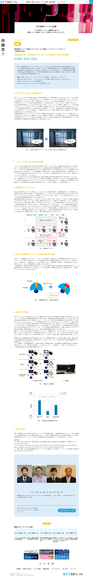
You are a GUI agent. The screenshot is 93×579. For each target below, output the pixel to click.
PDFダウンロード (73, 40)
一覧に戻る (46, 523)
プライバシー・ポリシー (25, 573)
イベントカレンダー (61, 2)
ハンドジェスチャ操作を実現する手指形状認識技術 (20, 534)
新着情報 (28, 2)
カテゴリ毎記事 (44, 2)
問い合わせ (65, 569)
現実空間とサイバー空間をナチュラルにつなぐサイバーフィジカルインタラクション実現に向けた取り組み (59, 535)
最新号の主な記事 (35, 2)
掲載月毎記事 (52, 2)
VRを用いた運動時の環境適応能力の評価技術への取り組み (33, 534)
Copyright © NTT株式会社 (15, 573)
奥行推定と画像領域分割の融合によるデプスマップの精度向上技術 (46, 534)
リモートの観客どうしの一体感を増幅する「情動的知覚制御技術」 (71, 534)
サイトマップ (73, 569)
